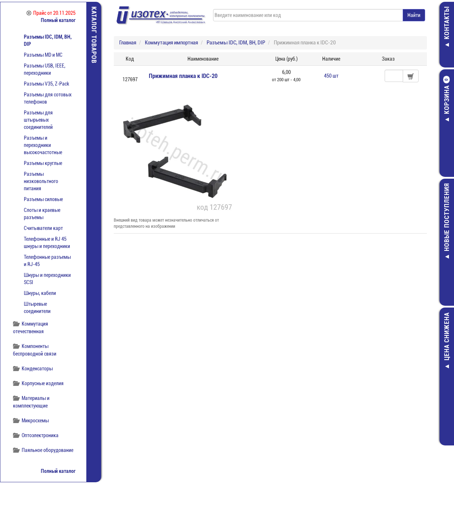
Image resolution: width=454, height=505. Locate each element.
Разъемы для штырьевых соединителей (38, 120)
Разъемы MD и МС (43, 55)
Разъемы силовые (43, 199)
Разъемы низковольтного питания (41, 181)
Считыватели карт (43, 228)
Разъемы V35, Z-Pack (46, 84)
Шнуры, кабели (40, 293)
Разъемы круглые (43, 163)
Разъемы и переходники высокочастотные (43, 145)
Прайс (50, 13)
